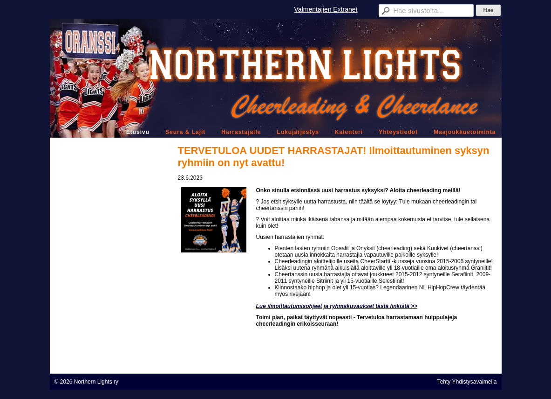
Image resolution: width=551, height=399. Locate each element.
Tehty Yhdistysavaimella (467, 381)
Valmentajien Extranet (326, 9)
